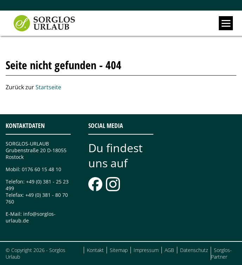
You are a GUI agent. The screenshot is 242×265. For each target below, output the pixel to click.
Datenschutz (194, 250)
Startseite (48, 87)
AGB (169, 250)
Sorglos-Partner (221, 253)
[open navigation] (225, 23)
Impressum (146, 250)
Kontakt (95, 250)
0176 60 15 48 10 (41, 169)
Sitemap (119, 250)
